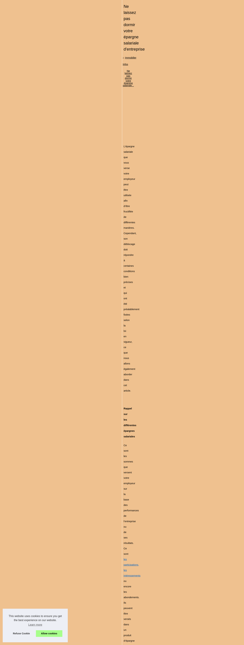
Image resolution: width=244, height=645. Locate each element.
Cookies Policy (68, 641)
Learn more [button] (35, 624)
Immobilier (80, 114)
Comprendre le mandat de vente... (43, 188)
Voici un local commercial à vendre (113, 607)
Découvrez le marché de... (39, 104)
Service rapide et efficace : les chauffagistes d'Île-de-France (126, 578)
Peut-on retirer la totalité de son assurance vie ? (120, 619)
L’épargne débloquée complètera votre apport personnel (105, 369)
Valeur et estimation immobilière (111, 625)
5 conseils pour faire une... (39, 263)
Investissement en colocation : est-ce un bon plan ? (193, 558)
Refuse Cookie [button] (21, 633)
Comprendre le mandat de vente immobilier (117, 584)
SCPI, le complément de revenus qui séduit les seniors (101, 560)
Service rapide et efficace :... (40, 180)
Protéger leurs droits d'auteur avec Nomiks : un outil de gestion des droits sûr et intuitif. (141, 590)
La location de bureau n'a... (39, 248)
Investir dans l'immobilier (38, 111)
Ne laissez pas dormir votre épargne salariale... (122, 114)
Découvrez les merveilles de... (41, 233)
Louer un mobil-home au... (39, 241)
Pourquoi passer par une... (39, 203)
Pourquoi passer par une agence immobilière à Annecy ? (124, 595)
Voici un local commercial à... (40, 218)
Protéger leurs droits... (37, 195)
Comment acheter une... (38, 164)
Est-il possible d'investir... (38, 149)
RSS (79, 641)
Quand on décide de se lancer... (42, 142)
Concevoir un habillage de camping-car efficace (119, 630)
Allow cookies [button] (49, 633)
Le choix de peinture (36, 157)
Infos (91, 114)
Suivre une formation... (37, 210)
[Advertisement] (147, 142)
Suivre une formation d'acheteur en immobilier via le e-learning (128, 601)
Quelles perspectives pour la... (41, 134)
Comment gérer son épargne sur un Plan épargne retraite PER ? (129, 613)
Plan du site (31, 91)
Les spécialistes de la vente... (40, 127)
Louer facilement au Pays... (39, 271)
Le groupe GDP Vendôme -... (40, 256)
